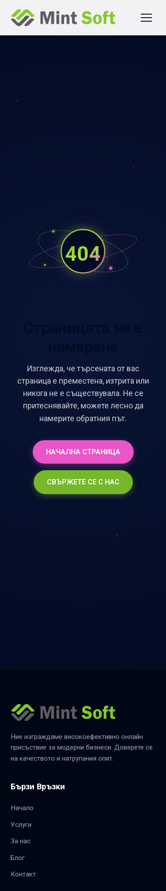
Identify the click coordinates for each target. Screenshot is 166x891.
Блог (18, 858)
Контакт (23, 874)
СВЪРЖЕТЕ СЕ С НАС (83, 482)
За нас (21, 841)
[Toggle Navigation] (146, 17)
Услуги (21, 825)
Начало (22, 808)
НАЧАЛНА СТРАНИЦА (83, 452)
